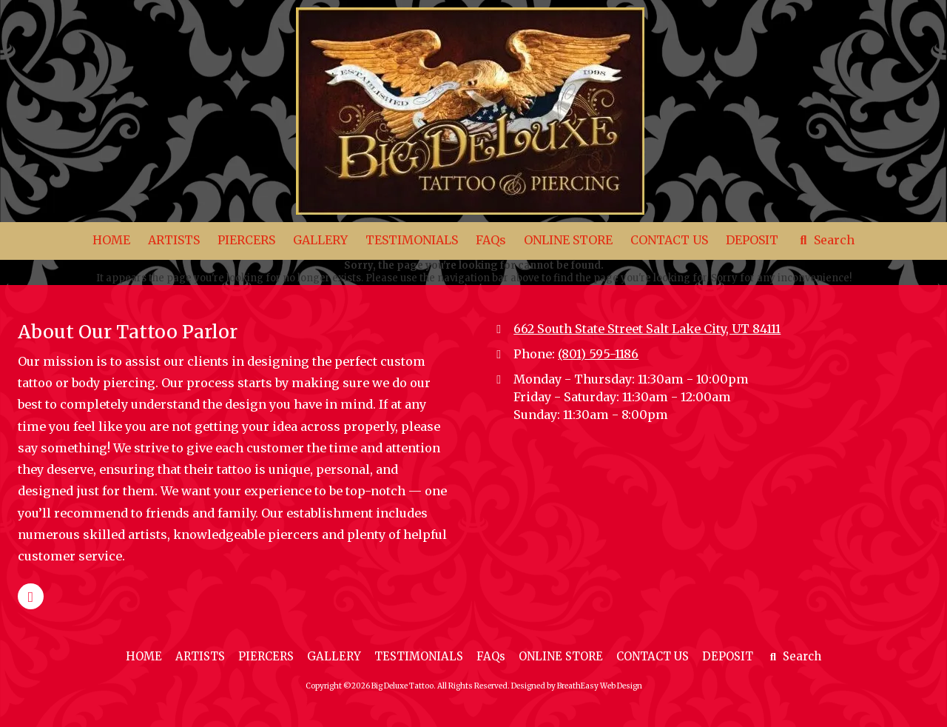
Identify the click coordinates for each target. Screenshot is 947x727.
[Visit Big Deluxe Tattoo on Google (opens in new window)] (31, 596)
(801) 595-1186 (598, 353)
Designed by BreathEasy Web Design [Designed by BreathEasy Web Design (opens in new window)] (576, 686)
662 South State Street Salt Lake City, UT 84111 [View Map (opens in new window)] (647, 328)
